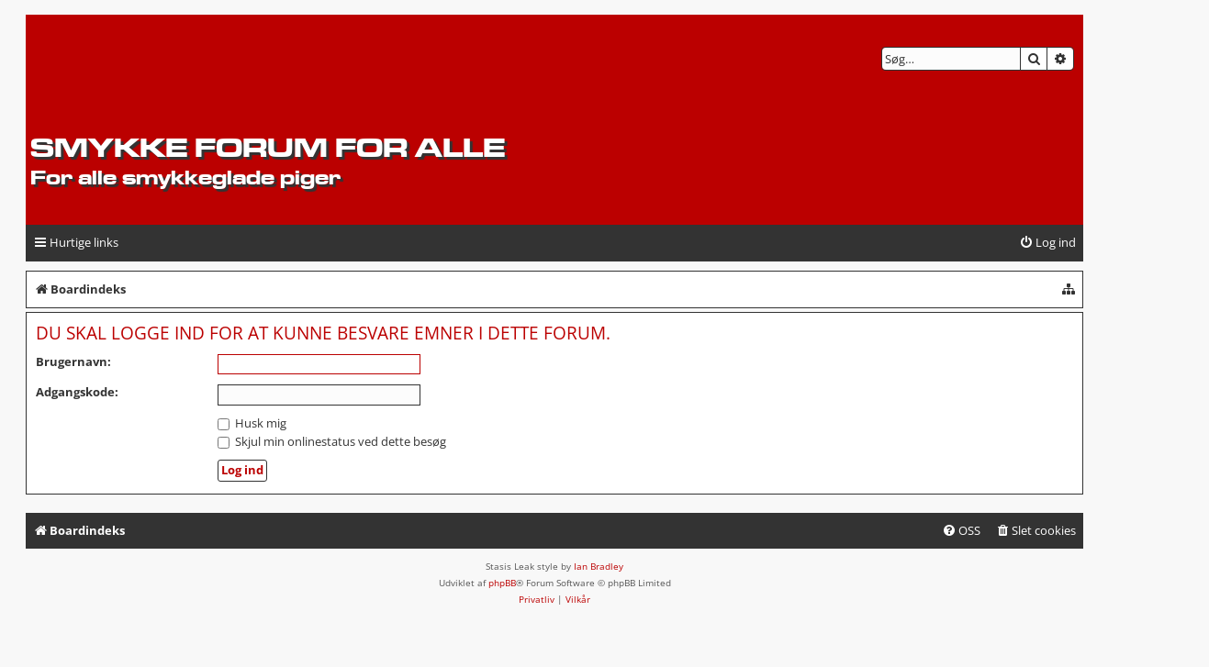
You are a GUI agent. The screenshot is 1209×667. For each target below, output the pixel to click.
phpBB (502, 582)
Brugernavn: (73, 361)
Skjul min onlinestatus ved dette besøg (332, 441)
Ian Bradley (598, 566)
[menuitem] (1047, 243)
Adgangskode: (77, 392)
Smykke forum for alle (267, 147)
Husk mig (252, 423)
